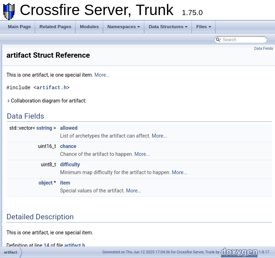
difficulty (159, 164)
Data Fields (263, 48)
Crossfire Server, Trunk (28, 50)
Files (203, 26)
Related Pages (55, 26)
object (135, 191)
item (155, 191)
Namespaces (123, 26)
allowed (158, 128)
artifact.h (141, 87)
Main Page (19, 26)
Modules (89, 26)
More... (191, 75)
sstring (134, 128)
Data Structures (168, 26)
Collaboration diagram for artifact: (136, 101)
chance (158, 146)
